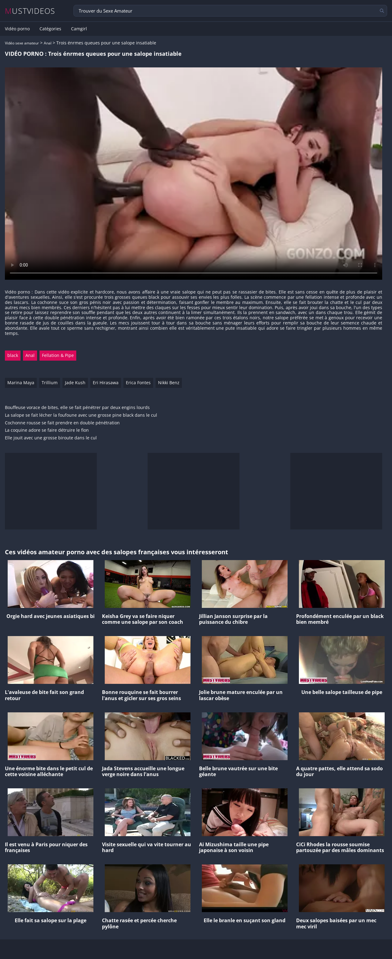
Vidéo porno (17, 29)
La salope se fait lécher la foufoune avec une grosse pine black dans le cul (81, 415)
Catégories (50, 29)
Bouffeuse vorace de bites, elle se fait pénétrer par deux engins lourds (77, 407)
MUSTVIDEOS (30, 11)
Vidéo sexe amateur (22, 43)
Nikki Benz (168, 382)
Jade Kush (75, 382)
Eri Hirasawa (106, 382)
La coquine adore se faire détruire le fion (47, 430)
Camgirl (79, 29)
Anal (47, 43)
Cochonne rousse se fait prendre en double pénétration (62, 423)
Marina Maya (20, 382)
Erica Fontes (138, 382)
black (12, 355)
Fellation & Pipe (58, 355)
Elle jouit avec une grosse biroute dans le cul (51, 438)
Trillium (50, 382)
